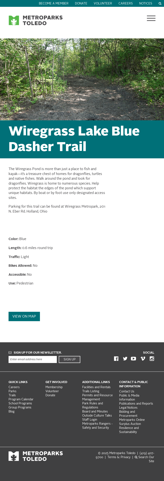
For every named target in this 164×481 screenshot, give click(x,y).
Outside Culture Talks (97, 415)
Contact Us (126, 391)
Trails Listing (90, 391)
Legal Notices (128, 408)
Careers (126, 3)
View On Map (24, 316)
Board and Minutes (95, 411)
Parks (12, 391)
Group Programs (20, 407)
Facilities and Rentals (96, 387)
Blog (12, 411)
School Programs (20, 403)
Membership (54, 387)
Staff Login (89, 419)
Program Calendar (21, 399)
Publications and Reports (136, 403)
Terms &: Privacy (118, 457)
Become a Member (54, 3)
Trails (12, 395)
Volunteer (103, 3)
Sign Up (70, 359)
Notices (145, 3)
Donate (81, 3)
